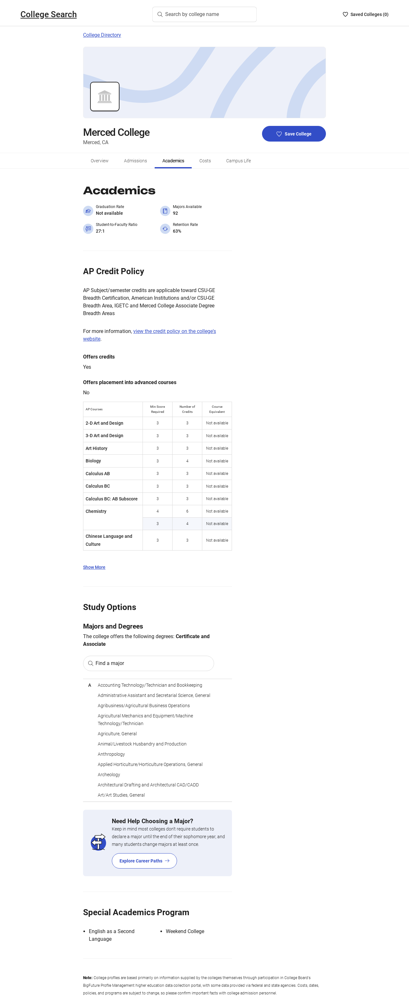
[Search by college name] (204, 14)
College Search (48, 14)
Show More (94, 567)
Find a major (110, 663)
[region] (157, 740)
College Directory (102, 35)
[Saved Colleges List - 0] (366, 14)
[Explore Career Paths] (157, 843)
